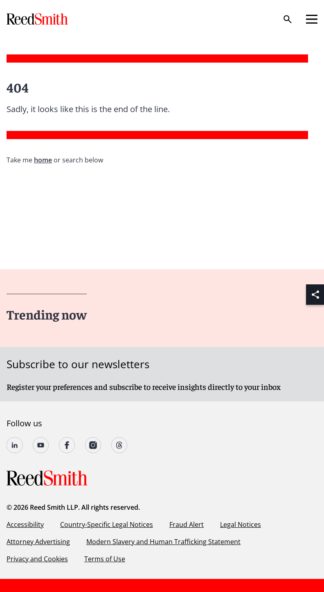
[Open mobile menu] (311, 19)
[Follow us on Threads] (119, 445)
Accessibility (25, 524)
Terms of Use (104, 558)
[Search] (287, 19)
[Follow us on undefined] (15, 445)
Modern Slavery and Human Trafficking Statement (163, 541)
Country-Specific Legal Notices (106, 524)
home (43, 159)
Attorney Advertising (38, 541)
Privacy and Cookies (37, 558)
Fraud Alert (186, 524)
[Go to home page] (38, 19)
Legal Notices (240, 524)
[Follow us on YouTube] (41, 445)
